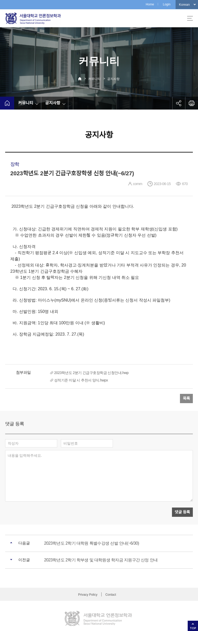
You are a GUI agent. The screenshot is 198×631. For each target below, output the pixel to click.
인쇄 (191, 103)
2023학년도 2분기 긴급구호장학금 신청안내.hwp (91, 373)
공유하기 (178, 103)
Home (150, 4)
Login (166, 4)
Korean (184, 4)
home (7, 103)
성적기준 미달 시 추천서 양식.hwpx (81, 380)
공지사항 (113, 79)
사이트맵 (190, 18)
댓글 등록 (182, 488)
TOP (193, 628)
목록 (186, 398)
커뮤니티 (94, 79)
